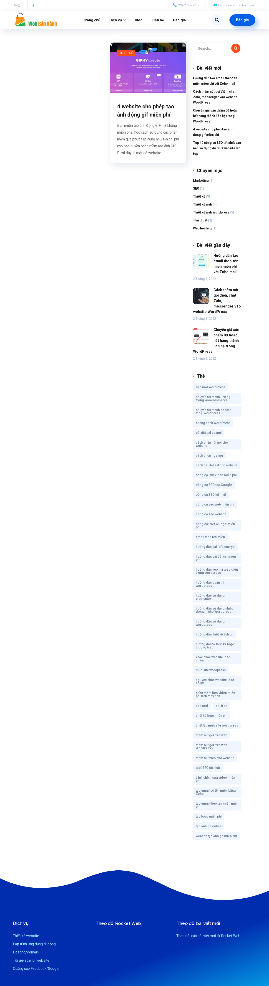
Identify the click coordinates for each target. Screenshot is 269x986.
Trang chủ (91, 20)
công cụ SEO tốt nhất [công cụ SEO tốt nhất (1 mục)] (211, 497)
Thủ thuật (200, 223)
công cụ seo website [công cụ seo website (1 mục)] (211, 517)
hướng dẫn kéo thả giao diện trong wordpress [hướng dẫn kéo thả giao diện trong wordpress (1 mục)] (217, 574)
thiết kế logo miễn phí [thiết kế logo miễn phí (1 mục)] (211, 718)
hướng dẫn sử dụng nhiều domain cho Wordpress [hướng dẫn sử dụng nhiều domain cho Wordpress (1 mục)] (215, 613)
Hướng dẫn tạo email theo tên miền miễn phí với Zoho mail (215, 83)
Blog (139, 20)
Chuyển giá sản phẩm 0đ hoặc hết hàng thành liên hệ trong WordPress (215, 119)
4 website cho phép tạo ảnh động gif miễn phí (145, 113)
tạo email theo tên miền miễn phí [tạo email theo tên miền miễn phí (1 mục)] (217, 808)
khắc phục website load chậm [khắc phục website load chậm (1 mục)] (213, 661)
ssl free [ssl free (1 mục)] (221, 709)
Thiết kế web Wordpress (211, 215)
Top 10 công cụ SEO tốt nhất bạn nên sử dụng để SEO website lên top (217, 151)
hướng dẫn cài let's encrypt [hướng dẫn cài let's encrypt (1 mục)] (215, 549)
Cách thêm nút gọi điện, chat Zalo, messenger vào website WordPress (215, 100)
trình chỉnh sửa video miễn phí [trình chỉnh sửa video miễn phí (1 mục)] (215, 782)
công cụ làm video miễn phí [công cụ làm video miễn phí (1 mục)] (216, 478)
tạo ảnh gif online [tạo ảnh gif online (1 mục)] (208, 829)
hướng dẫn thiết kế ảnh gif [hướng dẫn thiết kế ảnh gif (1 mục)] (215, 637)
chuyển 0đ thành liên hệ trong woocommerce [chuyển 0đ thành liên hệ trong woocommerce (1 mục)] (213, 401)
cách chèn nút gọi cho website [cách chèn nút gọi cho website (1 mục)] (212, 447)
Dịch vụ (115, 20)
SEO (196, 191)
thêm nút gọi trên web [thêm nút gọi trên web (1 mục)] (211, 738)
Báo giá (179, 20)
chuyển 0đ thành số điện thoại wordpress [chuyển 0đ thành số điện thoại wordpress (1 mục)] (213, 414)
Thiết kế (126, 56)
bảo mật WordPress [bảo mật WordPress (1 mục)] (211, 390)
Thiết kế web (202, 207)
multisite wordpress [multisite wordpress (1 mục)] (211, 673)
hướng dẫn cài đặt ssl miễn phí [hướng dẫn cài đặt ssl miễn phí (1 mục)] (216, 561)
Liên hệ (158, 20)
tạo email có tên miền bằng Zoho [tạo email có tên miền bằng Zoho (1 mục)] (216, 795)
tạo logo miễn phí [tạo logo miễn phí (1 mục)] (209, 819)
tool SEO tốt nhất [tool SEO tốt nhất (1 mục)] (208, 771)
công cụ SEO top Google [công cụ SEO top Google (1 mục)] (214, 488)
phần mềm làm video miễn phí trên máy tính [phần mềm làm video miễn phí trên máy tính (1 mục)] (215, 697)
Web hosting (202, 231)
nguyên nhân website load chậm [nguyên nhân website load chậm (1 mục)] (215, 684)
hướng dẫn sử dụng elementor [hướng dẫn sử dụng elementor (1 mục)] (210, 600)
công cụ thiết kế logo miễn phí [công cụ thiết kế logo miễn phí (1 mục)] (215, 528)
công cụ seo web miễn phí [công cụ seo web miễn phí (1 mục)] (215, 507)
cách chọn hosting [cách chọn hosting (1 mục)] (209, 458)
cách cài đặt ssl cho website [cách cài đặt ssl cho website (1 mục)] (216, 468)
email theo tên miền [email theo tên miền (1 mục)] (210, 540)
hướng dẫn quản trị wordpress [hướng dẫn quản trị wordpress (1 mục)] (210, 587)
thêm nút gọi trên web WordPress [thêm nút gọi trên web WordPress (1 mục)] (211, 749)
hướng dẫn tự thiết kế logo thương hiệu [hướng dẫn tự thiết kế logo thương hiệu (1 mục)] (215, 648)
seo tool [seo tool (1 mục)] (202, 709)
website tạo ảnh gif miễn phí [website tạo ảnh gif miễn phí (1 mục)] (216, 839)
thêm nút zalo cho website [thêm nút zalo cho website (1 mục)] (215, 761)
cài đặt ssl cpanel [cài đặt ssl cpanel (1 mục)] (209, 435)
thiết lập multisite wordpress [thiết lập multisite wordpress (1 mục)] (217, 728)
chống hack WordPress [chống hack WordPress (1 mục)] (213, 426)
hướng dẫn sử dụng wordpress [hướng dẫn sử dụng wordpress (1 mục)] (210, 626)
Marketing (201, 183)
